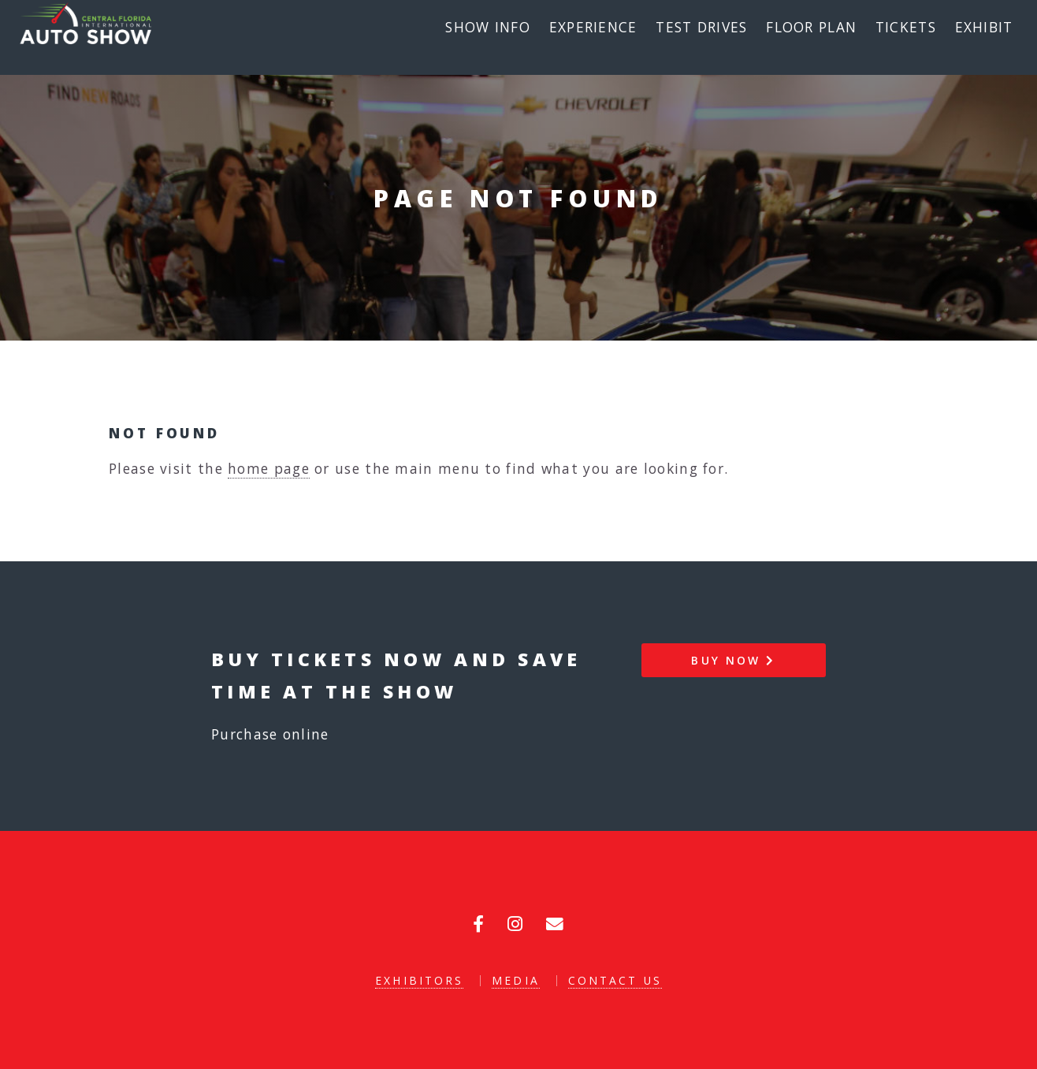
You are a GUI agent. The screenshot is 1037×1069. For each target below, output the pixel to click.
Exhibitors (419, 980)
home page (269, 468)
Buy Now (733, 660)
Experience (593, 26)
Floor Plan (811, 26)
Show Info (487, 26)
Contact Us (615, 980)
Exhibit (984, 26)
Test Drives (701, 26)
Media (516, 980)
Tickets (905, 26)
